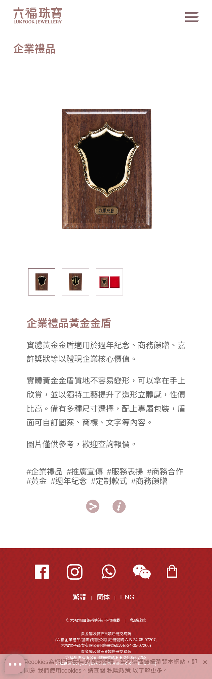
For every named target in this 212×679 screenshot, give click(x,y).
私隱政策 (138, 620)
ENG (127, 597)
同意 (30, 670)
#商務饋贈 (149, 481)
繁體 (79, 597)
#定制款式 (109, 481)
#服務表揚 (125, 472)
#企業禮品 (44, 472)
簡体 (103, 597)
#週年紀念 (69, 481)
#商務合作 (165, 472)
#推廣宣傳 (85, 472)
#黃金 (36, 481)
